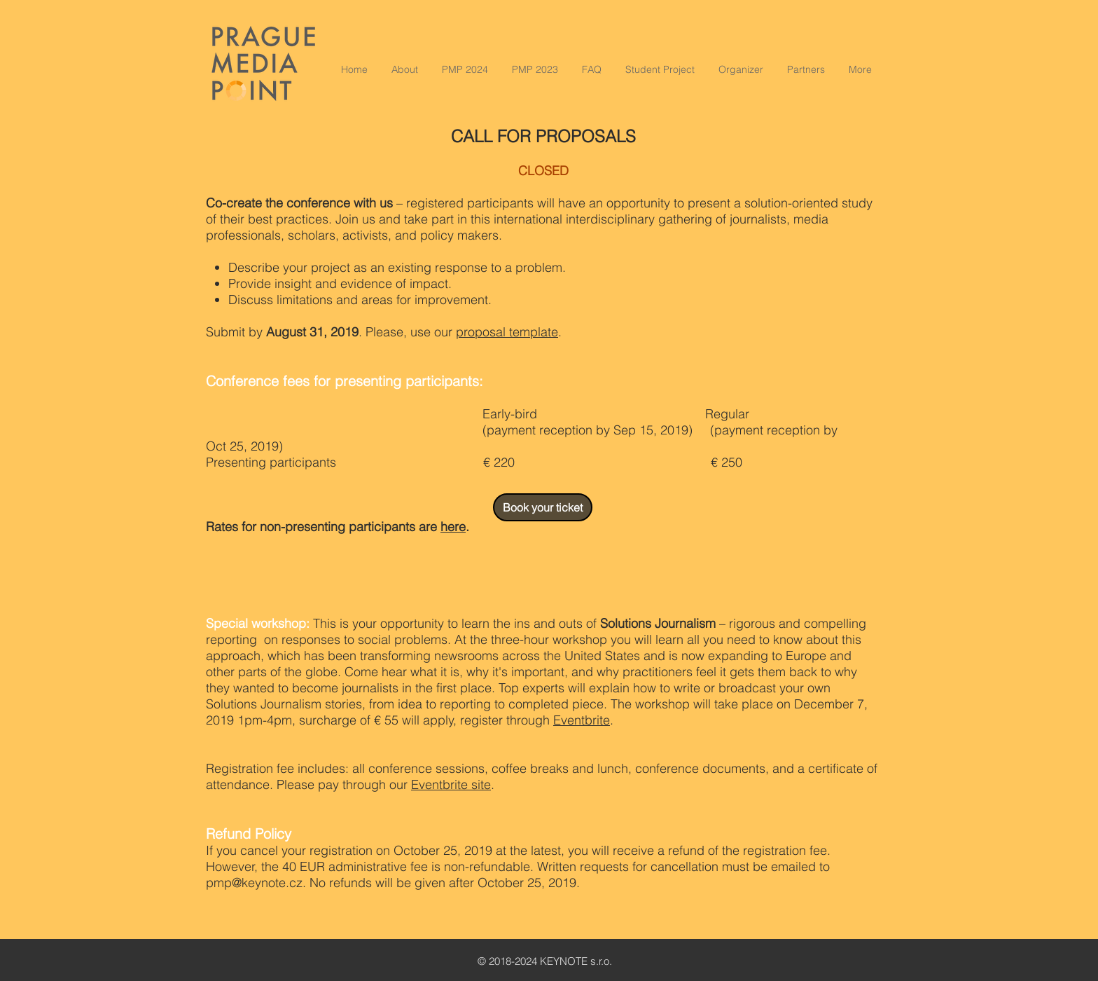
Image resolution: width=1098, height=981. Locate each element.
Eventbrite (581, 720)
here (453, 527)
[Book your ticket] (542, 507)
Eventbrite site (451, 784)
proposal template (507, 332)
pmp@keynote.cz (254, 882)
